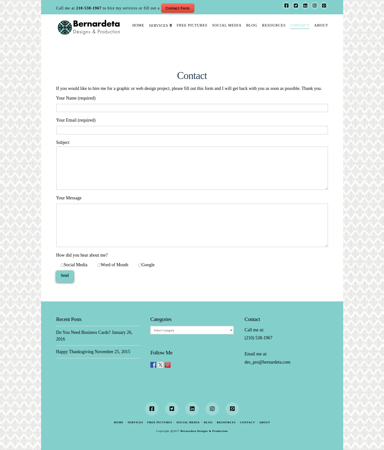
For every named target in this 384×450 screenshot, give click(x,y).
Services (135, 422)
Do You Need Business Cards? (83, 332)
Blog (208, 422)
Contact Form (178, 8)
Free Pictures (159, 422)
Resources (226, 422)
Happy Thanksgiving (75, 351)
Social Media (188, 422)
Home (119, 422)
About (264, 422)
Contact (247, 422)
